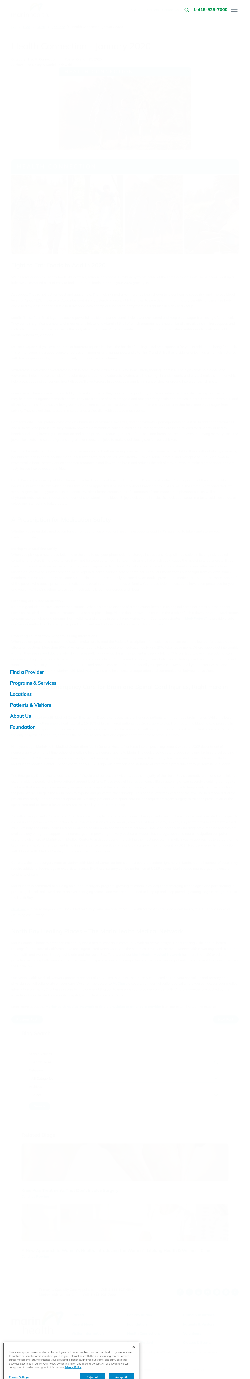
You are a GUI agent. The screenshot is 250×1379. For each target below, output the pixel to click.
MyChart (120, 983)
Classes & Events (197, 1342)
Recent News (83, 1324)
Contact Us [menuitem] (170, 10)
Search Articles (40, 1054)
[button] (234, 9)
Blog (26, 26)
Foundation (137, 1324)
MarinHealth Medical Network (156, 954)
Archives (35, 1087)
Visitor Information (88, 1333)
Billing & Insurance (199, 1315)
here (159, 624)
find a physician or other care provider (130, 1006)
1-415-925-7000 (103, 1295)
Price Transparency (146, 1370)
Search (39, 1106)
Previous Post (26, 1019)
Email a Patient (140, 1342)
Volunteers (192, 1333)
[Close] (133, 1360)
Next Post (225, 1019)
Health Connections (143, 1333)
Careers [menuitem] (153, 10)
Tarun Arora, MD (29, 706)
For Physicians (139, 1315)
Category (36, 1070)
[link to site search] (187, 10)
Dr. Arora (18, 909)
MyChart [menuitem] (137, 10)
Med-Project (196, 618)
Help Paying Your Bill (189, 1370)
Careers (78, 1315)
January (58, 26)
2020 (41, 26)
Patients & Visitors (198, 1324)
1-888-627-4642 (121, 1289)
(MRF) (165, 1370)
